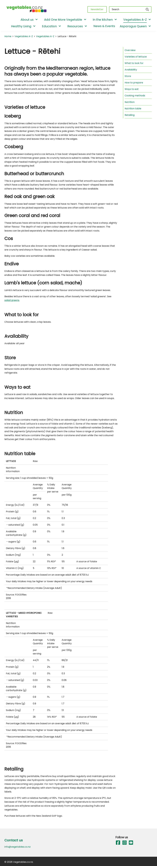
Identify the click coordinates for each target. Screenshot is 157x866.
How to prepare (134, 82)
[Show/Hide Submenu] (36, 20)
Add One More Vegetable (63, 20)
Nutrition (129, 102)
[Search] (147, 9)
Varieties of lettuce (136, 56)
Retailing (129, 115)
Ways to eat (132, 89)
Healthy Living (21, 26)
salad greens (11, 300)
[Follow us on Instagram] (124, 842)
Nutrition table (133, 108)
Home (7, 36)
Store (128, 76)
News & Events (104, 26)
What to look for (134, 63)
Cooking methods (135, 95)
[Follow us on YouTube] (130, 842)
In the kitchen (103, 20)
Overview (130, 50)
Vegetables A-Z (135, 20)
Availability (131, 69)
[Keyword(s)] (126, 9)
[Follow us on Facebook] (118, 842)
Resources (75, 26)
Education (49, 26)
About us (27, 20)
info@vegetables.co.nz (17, 846)
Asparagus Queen (133, 26)
